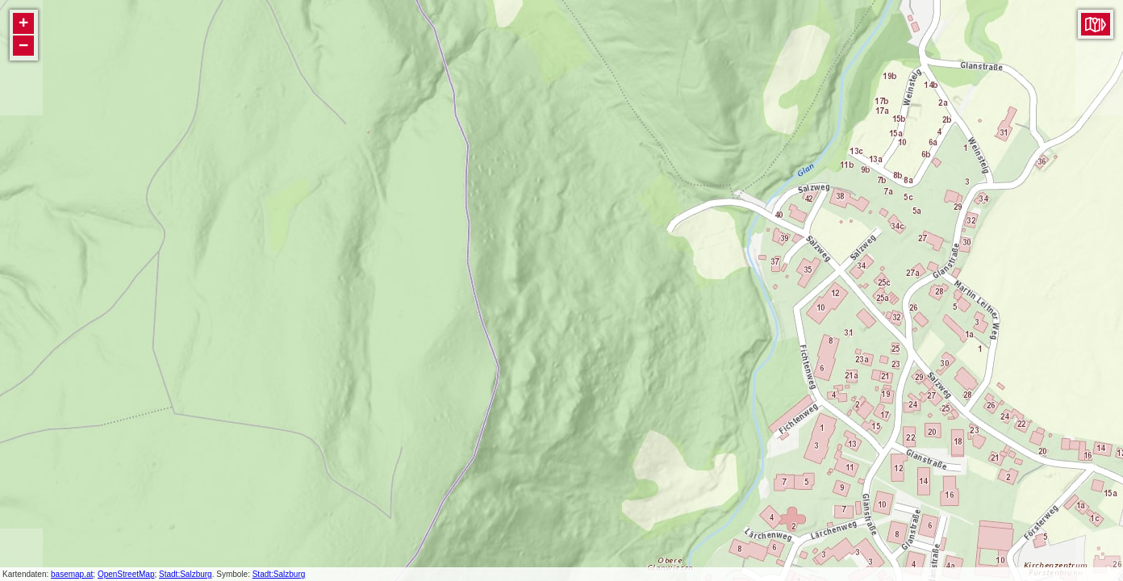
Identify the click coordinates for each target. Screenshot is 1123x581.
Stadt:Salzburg (185, 574)
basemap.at (72, 574)
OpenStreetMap (126, 574)
